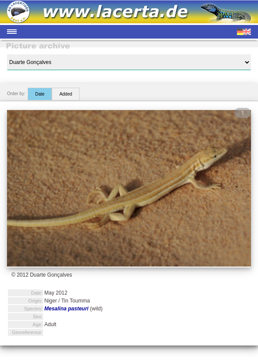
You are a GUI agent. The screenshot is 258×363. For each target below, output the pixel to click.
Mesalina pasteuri (66, 309)
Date (39, 94)
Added (65, 94)
